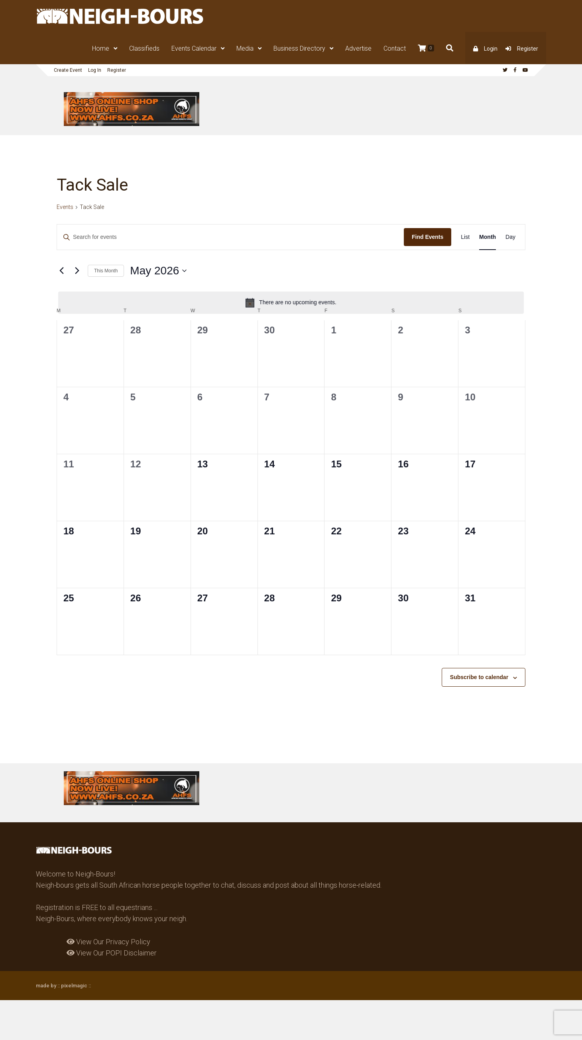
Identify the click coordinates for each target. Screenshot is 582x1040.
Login (490, 48)
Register (527, 48)
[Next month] (77, 271)
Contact (394, 48)
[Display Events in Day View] (510, 237)
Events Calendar (193, 48)
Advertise (358, 48)
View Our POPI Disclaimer (112, 953)
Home (100, 48)
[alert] (291, 303)
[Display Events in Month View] (487, 237)
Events (65, 207)
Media (245, 48)
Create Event (68, 70)
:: (89, 986)
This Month (106, 271)
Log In (94, 70)
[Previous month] (61, 271)
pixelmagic (74, 986)
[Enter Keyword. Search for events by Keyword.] (230, 237)
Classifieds (144, 48)
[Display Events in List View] (465, 237)
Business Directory (299, 48)
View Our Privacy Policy (108, 942)
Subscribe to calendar (479, 677)
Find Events (427, 237)
